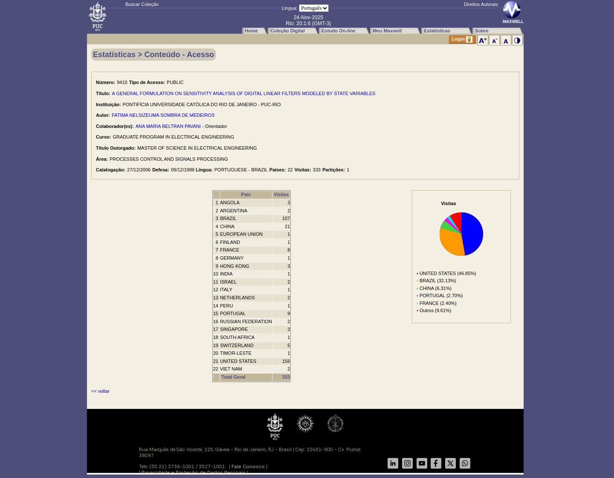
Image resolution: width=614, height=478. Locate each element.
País (246, 194)
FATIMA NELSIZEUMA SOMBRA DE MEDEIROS (163, 115)
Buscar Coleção (142, 4)
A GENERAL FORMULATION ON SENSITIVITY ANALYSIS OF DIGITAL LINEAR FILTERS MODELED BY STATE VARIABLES (244, 93)
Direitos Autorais (481, 4)
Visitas (281, 194)
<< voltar (100, 391)
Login (462, 39)
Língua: (290, 8)
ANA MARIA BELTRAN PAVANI (168, 126)
